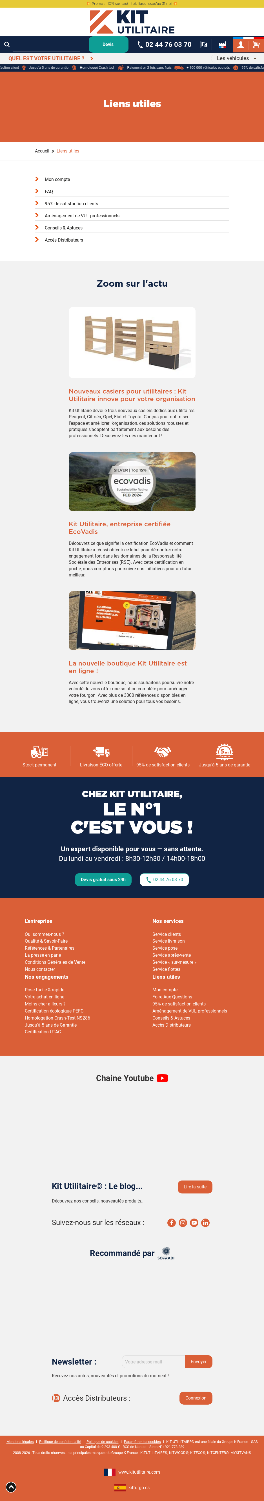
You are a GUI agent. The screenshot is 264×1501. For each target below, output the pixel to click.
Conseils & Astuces (64, 228)
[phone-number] (164, 45)
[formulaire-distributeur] (204, 44)
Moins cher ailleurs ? (45, 1004)
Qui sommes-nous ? (44, 934)
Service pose (165, 948)
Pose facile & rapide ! (45, 989)
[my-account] (241, 44)
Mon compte (57, 179)
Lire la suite (195, 1187)
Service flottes (166, 969)
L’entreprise (38, 921)
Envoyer (199, 1361)
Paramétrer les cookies (142, 1442)
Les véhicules (233, 58)
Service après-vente (171, 955)
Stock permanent (39, 765)
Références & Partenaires (49, 948)
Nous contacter (40, 969)
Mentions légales (20, 1442)
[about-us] (222, 44)
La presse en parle (43, 955)
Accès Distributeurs (64, 240)
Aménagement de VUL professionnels (82, 215)
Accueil (42, 151)
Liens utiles (166, 977)
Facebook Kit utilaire (171, 1223)
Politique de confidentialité (60, 1442)
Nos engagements (46, 977)
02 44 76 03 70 (168, 879)
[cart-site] (256, 44)
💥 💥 (132, 3)
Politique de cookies (102, 1442)
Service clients (166, 934)
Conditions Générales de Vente (55, 962)
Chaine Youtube (125, 1078)
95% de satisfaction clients (71, 203)
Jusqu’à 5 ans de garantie (224, 765)
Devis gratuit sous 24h (103, 879)
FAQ (49, 191)
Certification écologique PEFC (54, 1011)
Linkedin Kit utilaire (205, 1223)
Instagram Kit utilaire (183, 1223)
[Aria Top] (11, 1487)
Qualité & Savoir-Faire (46, 941)
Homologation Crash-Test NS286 (57, 1018)
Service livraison (168, 941)
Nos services (168, 921)
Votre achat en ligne (44, 997)
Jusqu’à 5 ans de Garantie (51, 1025)
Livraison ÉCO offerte (101, 765)
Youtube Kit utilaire (194, 1223)
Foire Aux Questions (172, 997)
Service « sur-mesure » (174, 962)
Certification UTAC (43, 1031)
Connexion (196, 1398)
